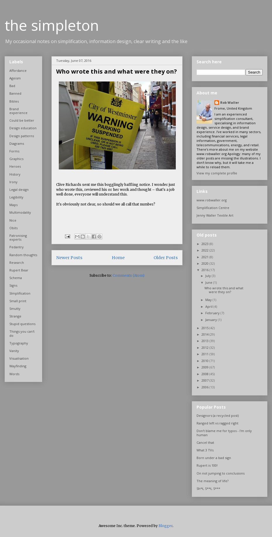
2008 (205, 374)
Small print (17, 301)
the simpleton (52, 25)
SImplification (19, 293)
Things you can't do (22, 333)
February (213, 313)
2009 (205, 367)
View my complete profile (217, 173)
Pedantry (16, 247)
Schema (15, 278)
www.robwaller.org (212, 200)
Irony (13, 182)
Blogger (166, 526)
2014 (205, 334)
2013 (205, 341)
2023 (205, 244)
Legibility (16, 197)
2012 (205, 347)
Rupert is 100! (207, 465)
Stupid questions (22, 324)
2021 (205, 257)
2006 (205, 387)
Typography (18, 343)
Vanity (14, 351)
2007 (205, 380)
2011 (205, 354)
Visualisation (19, 358)
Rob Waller (229, 102)
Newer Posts (69, 257)
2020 (205, 263)
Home (118, 257)
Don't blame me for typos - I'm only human (224, 433)
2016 (205, 270)
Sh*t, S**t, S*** (208, 488)
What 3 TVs (205, 450)
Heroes (15, 166)
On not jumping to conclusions (221, 473)
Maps (13, 205)
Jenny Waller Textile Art (215, 215)
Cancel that (205, 442)
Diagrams (16, 143)
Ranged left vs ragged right (217, 423)
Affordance (18, 70)
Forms (14, 151)
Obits (13, 228)
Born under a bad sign (214, 458)
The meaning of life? (212, 481)
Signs (13, 285)
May (209, 300)
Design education (23, 128)
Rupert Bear (18, 270)
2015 (205, 328)
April (209, 306)
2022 (205, 250)
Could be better (21, 120)
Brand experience (18, 111)
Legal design (19, 189)
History (14, 174)
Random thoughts (23, 255)
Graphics (16, 159)
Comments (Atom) (128, 275)
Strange (15, 316)
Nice (12, 220)
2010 (205, 360)
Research (16, 262)
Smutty (14, 308)
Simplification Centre (213, 207)
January (211, 319)
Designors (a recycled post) (218, 415)
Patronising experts (18, 237)
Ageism (15, 78)
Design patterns (21, 136)
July (208, 275)
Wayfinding (17, 366)
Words (14, 374)
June (209, 282)
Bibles (14, 101)
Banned (15, 93)
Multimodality (20, 212)
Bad (12, 86)
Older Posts (166, 257)
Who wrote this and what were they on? (116, 71)
